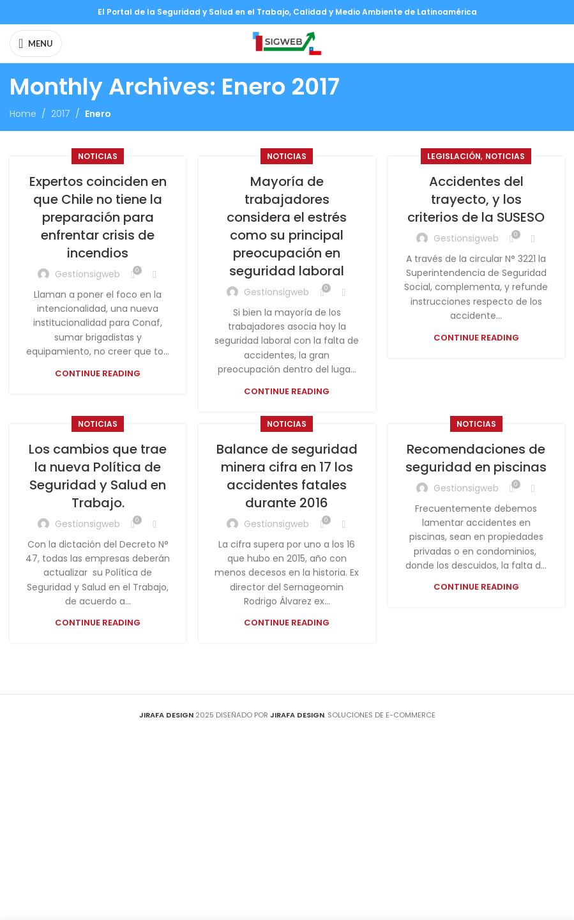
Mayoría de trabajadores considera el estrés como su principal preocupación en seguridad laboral (287, 226)
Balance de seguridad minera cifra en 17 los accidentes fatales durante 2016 (287, 476)
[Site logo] (287, 42)
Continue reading (97, 373)
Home (23, 113)
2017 (60, 113)
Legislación (454, 156)
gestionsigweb (87, 274)
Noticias (97, 156)
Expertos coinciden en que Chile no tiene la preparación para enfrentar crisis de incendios (98, 217)
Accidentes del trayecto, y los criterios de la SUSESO (476, 199)
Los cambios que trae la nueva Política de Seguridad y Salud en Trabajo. (98, 476)
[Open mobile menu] (35, 43)
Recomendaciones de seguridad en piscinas (476, 458)
